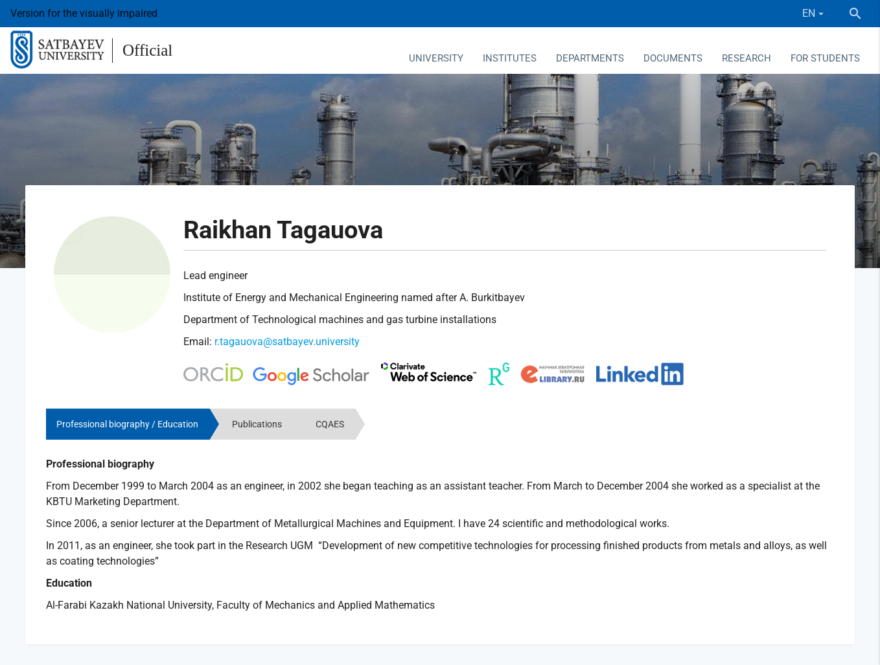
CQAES (330, 424)
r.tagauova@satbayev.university (287, 341)
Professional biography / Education (127, 424)
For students (825, 58)
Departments (590, 58)
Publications (257, 424)
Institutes (510, 58)
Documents (672, 58)
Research (746, 58)
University (436, 58)
